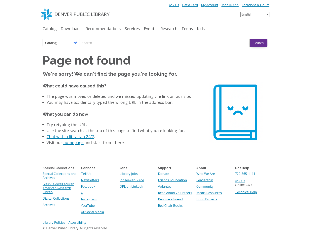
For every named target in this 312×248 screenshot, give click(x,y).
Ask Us (174, 5)
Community (205, 186)
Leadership (204, 180)
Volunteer (165, 186)
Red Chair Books (170, 205)
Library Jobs (129, 174)
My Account (209, 5)
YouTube (88, 205)
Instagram (89, 199)
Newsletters (90, 180)
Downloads (71, 28)
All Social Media (92, 212)
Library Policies (54, 222)
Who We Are (205, 174)
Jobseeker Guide (132, 180)
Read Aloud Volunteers (175, 193)
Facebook (88, 186)
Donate (163, 174)
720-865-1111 (245, 174)
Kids (201, 28)
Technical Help (246, 192)
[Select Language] (254, 14)
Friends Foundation (172, 180)
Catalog (50, 28)
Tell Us (86, 174)
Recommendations (103, 28)
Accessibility (77, 222)
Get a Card (190, 5)
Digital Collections (56, 198)
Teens (187, 28)
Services (132, 28)
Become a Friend (170, 199)
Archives (49, 205)
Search (259, 43)
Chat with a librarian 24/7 (70, 136)
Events (150, 28)
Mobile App (230, 5)
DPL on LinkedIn (132, 186)
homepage (73, 142)
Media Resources (209, 193)
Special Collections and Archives (59, 176)
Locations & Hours (255, 5)
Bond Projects (206, 199)
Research (168, 28)
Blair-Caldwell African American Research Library (58, 188)
